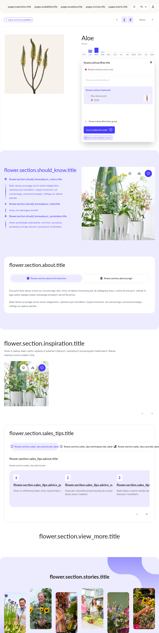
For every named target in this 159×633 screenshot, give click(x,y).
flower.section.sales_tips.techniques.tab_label (86, 446)
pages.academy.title (71, 6)
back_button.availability (18, 19)
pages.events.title (118, 6)
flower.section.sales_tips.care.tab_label (136, 446)
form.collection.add (99, 129)
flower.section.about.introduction (46, 278)
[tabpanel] (79, 298)
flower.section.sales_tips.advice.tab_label (35, 446)
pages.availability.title (46, 6)
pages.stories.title (95, 6)
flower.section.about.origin (116, 278)
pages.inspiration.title (19, 6)
